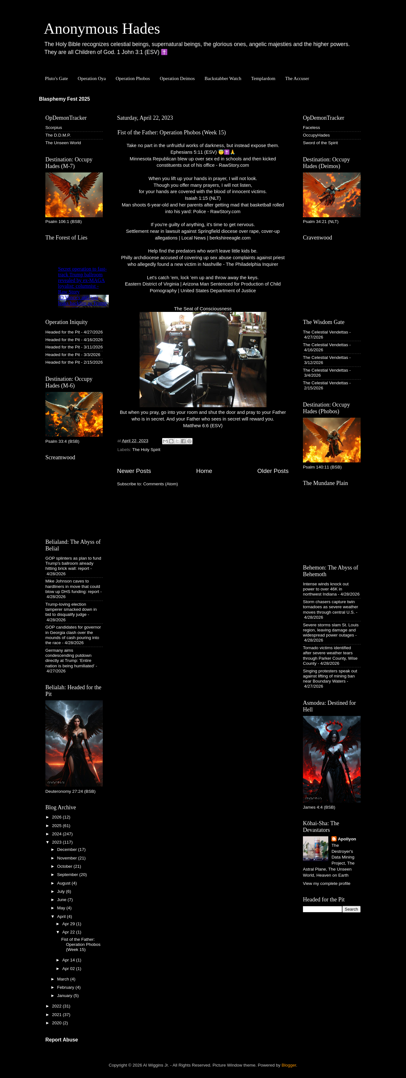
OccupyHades (316, 135)
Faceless (311, 127)
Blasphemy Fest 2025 (64, 99)
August (64, 883)
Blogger (289, 1065)
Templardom (263, 78)
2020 (57, 1023)
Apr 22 (69, 932)
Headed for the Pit (62, 332)
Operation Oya (92, 78)
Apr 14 (69, 960)
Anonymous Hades (102, 28)
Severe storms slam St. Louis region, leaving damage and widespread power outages (331, 630)
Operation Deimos (177, 78)
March (63, 979)
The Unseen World (63, 142)
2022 (57, 1006)
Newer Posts (134, 471)
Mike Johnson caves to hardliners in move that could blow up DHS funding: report (72, 586)
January (65, 995)
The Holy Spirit (146, 449)
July (61, 891)
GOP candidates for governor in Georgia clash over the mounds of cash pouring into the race (73, 635)
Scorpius (53, 127)
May (61, 908)
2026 (57, 817)
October (65, 866)
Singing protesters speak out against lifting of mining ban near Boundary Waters (330, 676)
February (66, 987)
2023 (57, 842)
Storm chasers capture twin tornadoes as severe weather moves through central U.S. (330, 606)
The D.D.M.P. (58, 135)
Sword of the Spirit (320, 142)
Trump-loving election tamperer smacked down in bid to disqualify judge (71, 609)
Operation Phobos (133, 78)
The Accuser (297, 78)
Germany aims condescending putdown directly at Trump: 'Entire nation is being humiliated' (70, 658)
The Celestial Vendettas (325, 332)
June (62, 899)
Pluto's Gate (56, 78)
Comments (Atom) (160, 484)
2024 (57, 834)
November (67, 858)
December (67, 849)
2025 (57, 825)
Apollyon (347, 839)
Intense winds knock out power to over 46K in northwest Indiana (326, 589)
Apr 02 (69, 968)
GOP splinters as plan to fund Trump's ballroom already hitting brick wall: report (73, 563)
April (62, 916)
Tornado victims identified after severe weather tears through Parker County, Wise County (330, 655)
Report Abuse (61, 1039)
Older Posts (273, 471)
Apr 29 (69, 923)
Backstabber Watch (223, 78)
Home (204, 471)
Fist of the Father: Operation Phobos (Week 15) (171, 132)
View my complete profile (326, 883)
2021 (57, 1014)
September (68, 874)
